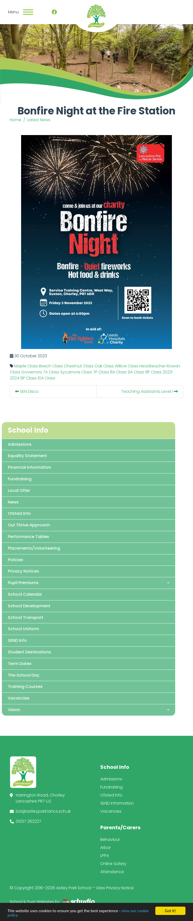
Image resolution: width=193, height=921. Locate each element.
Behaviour (110, 839)
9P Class (28, 378)
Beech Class (51, 366)
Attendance (112, 872)
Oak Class (104, 366)
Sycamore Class (76, 372)
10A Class (46, 378)
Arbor (105, 847)
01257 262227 (28, 821)
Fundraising (111, 787)
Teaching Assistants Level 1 (149, 391)
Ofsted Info (111, 795)
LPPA (104, 856)
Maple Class (26, 366)
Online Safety (113, 864)
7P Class (101, 372)
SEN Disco (27, 391)
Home (15, 120)
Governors (31, 372)
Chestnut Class (78, 366)
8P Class (153, 372)
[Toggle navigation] (28, 12)
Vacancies (110, 811)
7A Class (51, 372)
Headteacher (152, 366)
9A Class (136, 372)
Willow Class (126, 366)
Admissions (111, 779)
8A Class (118, 372)
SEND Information (117, 803)
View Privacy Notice (115, 888)
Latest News (38, 120)
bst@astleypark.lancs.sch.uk (43, 811)
